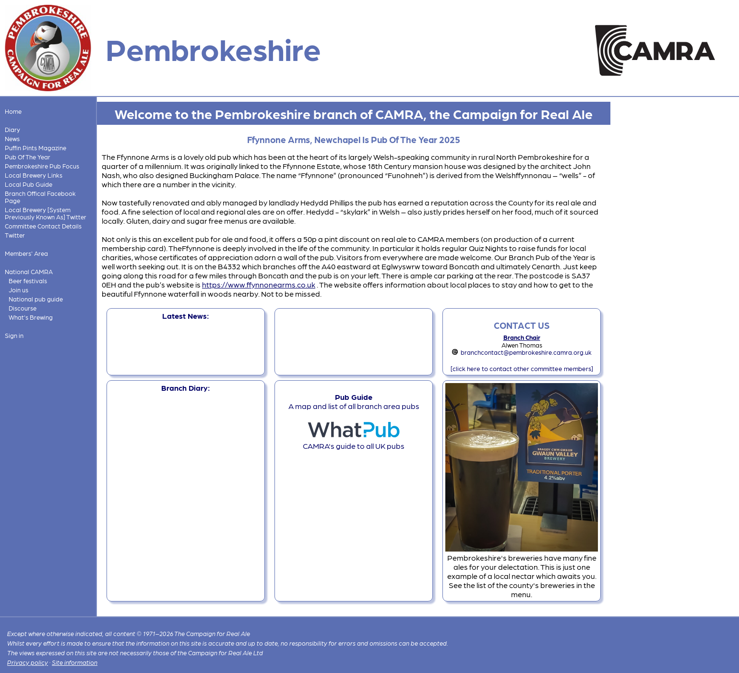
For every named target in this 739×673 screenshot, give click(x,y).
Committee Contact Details (43, 225)
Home (13, 111)
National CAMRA (29, 271)
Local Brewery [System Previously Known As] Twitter (45, 213)
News (12, 138)
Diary (12, 129)
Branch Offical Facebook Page (40, 197)
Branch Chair (521, 337)
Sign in (14, 335)
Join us (18, 289)
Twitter (15, 235)
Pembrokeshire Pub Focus (42, 165)
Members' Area (26, 253)
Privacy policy (27, 662)
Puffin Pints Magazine (35, 147)
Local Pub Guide (28, 184)
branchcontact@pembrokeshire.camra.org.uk (526, 352)
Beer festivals (28, 280)
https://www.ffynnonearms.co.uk (258, 284)
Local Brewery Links (33, 175)
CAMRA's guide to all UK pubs (354, 441)
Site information (74, 662)
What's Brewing (31, 317)
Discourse (22, 308)
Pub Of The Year (27, 156)
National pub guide (36, 298)
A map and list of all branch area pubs (353, 401)
